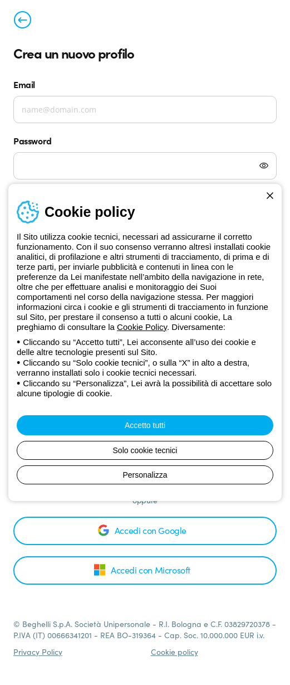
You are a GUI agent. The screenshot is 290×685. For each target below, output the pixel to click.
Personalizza (144, 474)
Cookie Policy (142, 327)
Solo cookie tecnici (145, 450)
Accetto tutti (145, 425)
